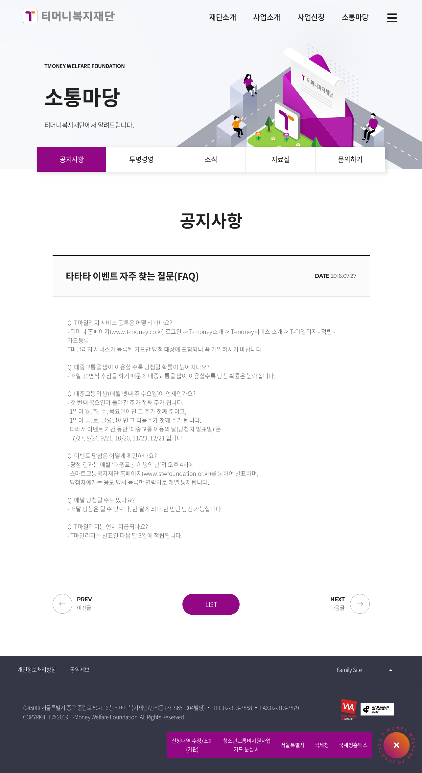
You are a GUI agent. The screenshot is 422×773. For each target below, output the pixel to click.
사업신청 (306, 18)
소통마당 (353, 18)
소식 (210, 166)
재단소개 (213, 18)
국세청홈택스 (353, 745)
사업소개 (259, 18)
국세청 (322, 745)
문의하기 (346, 166)
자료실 (278, 166)
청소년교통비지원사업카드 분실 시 (247, 745)
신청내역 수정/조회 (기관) (192, 745)
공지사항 (76, 166)
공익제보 (91, 671)
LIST (210, 604)
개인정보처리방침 (45, 671)
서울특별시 (293, 745)
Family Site (343, 671)
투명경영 (143, 166)
